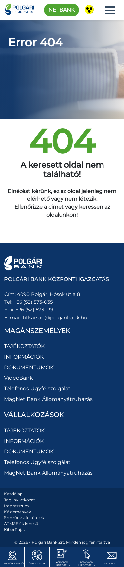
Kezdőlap (13, 493)
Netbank (61, 10)
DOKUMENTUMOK (29, 367)
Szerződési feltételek (24, 517)
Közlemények (17, 511)
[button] (110, 10)
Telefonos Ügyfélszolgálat (37, 388)
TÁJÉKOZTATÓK (24, 346)
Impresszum (16, 505)
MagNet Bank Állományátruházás (48, 399)
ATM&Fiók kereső (21, 523)
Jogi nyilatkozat (19, 499)
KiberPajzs (14, 529)
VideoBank (18, 378)
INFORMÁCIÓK (24, 357)
